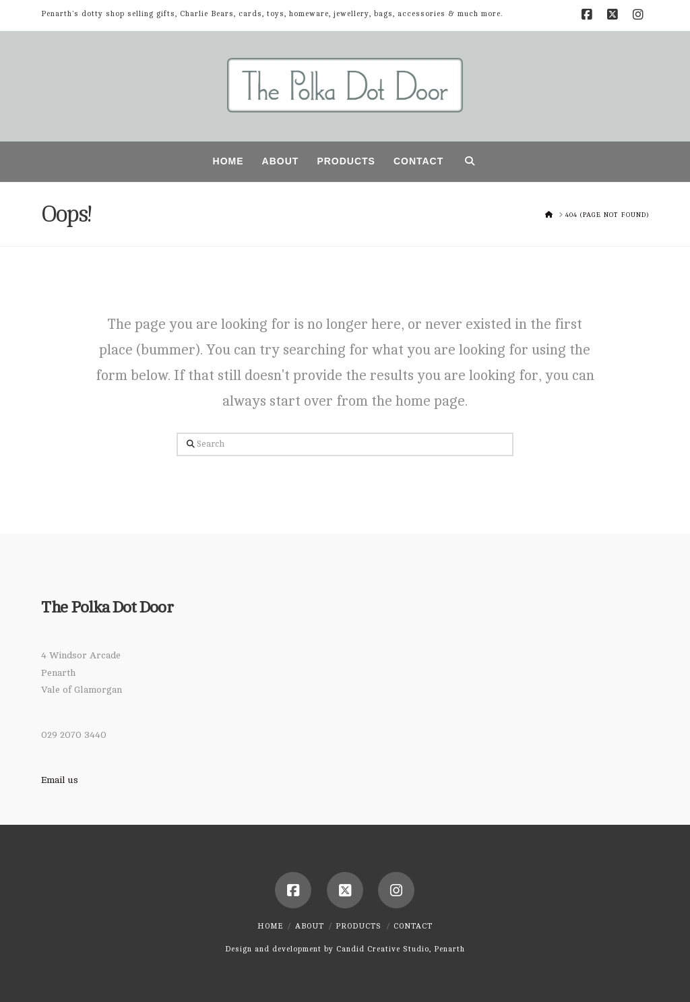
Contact (413, 926)
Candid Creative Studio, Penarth (400, 949)
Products (358, 926)
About (309, 926)
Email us (59, 780)
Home (270, 926)
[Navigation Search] (469, 162)
